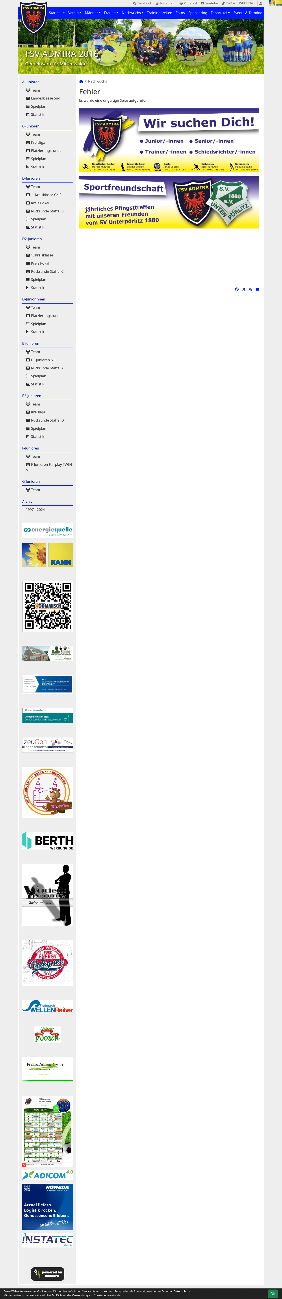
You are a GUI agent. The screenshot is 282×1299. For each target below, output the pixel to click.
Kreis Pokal (37, 203)
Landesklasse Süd (43, 98)
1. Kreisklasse (39, 255)
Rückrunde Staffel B (45, 211)
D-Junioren (31, 178)
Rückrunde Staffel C (45, 271)
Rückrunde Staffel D (45, 420)
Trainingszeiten (159, 12)
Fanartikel (219, 12)
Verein (73, 12)
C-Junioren (30, 126)
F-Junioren (30, 448)
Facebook (142, 3)
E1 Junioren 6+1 (41, 359)
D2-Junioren (32, 238)
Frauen (109, 12)
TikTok (228, 3)
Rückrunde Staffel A (45, 368)
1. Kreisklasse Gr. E (43, 194)
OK (273, 1293)
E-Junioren (30, 343)
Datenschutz (182, 1291)
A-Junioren (31, 81)
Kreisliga (35, 142)
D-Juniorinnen (33, 299)
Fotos (180, 12)
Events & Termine (247, 12)
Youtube (209, 3)
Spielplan (36, 106)
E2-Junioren (31, 395)
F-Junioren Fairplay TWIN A (49, 467)
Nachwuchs (131, 12)
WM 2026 (246, 3)
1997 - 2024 (35, 509)
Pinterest (188, 3)
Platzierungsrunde (44, 150)
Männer (91, 12)
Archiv (27, 501)
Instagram (165, 3)
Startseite (57, 12)
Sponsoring (197, 12)
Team (33, 90)
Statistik (35, 114)
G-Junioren (31, 481)
